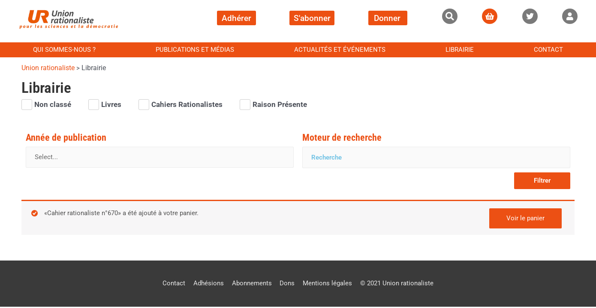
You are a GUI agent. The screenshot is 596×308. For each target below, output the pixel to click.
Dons (287, 283)
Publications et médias (195, 49)
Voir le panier (525, 217)
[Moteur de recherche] (436, 157)
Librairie (459, 49)
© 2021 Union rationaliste (397, 283)
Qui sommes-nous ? (64, 49)
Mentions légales (327, 283)
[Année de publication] (160, 157)
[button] (450, 16)
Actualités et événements (339, 49)
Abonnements (252, 283)
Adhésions (208, 283)
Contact (548, 49)
